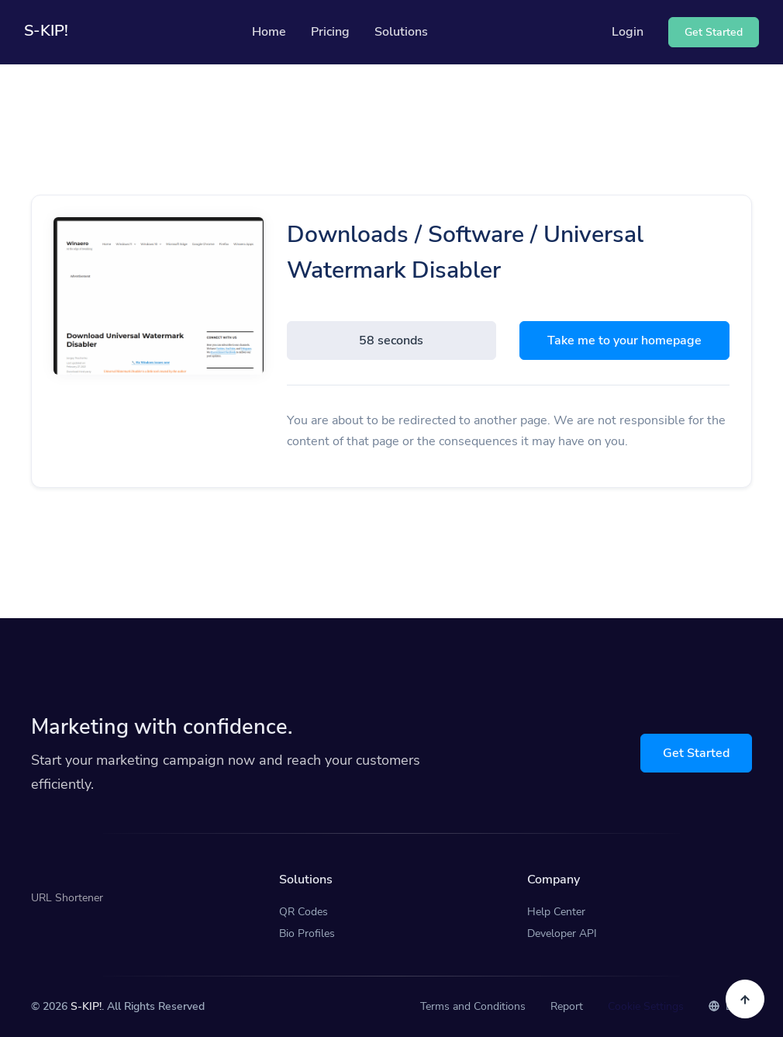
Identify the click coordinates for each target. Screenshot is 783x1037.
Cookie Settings (646, 1006)
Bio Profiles (307, 933)
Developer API (562, 933)
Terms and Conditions (473, 1006)
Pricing (330, 31)
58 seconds (391, 340)
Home (269, 31)
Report (566, 1006)
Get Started (696, 753)
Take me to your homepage (624, 340)
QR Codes (303, 911)
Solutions (401, 31)
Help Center (556, 911)
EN (724, 1006)
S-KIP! (86, 1006)
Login (627, 31)
